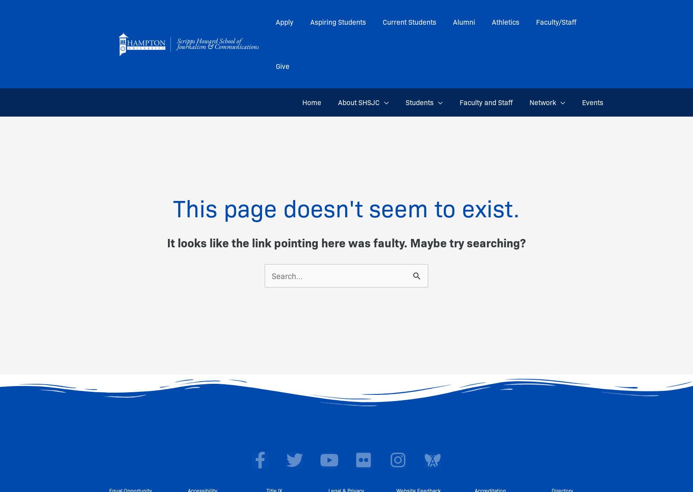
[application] (396, 58)
